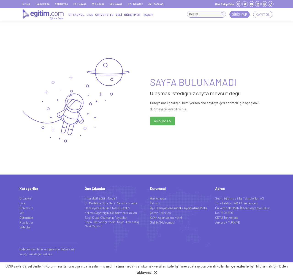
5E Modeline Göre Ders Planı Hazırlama (111, 203)
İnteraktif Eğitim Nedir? (101, 198)
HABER (148, 14)
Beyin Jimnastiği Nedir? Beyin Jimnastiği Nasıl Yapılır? (112, 224)
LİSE (90, 14)
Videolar (25, 227)
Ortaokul (25, 198)
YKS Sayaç (61, 3)
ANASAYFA (162, 121)
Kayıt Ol (263, 14)
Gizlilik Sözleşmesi (162, 222)
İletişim (26, 3)
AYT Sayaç (98, 3)
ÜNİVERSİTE (104, 14)
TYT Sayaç (79, 3)
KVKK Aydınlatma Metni (166, 217)
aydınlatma (115, 266)
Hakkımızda (43, 3)
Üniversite (26, 208)
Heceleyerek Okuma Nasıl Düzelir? (107, 208)
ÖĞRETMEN (132, 14)
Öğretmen (26, 217)
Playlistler (26, 222)
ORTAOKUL (76, 14)
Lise (22, 203)
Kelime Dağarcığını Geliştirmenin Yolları (111, 213)
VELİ (118, 14)
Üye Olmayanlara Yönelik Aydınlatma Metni (179, 208)
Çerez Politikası (160, 213)
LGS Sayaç (116, 3)
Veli (21, 213)
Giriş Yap (239, 14)
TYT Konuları (135, 3)
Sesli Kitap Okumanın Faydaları (106, 217)
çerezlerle (240, 266)
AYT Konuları (155, 3)
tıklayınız (144, 272)
